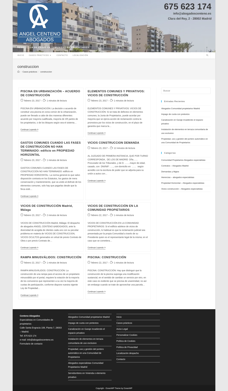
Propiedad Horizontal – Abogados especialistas (182, 183)
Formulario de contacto (31, 343)
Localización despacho (127, 353)
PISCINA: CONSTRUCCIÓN (107, 257)
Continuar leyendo (29, 129)
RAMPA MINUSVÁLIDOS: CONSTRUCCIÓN (51, 257)
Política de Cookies (125, 341)
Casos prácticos (124, 323)
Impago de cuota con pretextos (175, 114)
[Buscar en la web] (207, 55)
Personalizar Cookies (126, 335)
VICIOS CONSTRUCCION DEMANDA (113, 142)
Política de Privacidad (127, 347)
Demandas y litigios (170, 171)
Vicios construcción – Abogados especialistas (182, 189)
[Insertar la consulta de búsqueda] (186, 91)
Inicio (119, 317)
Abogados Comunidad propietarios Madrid (180, 108)
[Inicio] (18, 72)
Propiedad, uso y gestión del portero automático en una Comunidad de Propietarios (86, 353)
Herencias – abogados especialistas (177, 177)
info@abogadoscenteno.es (40, 339)
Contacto (120, 359)
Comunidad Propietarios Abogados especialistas (183, 160)
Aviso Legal (122, 329)
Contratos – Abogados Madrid (174, 166)
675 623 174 (30, 336)
